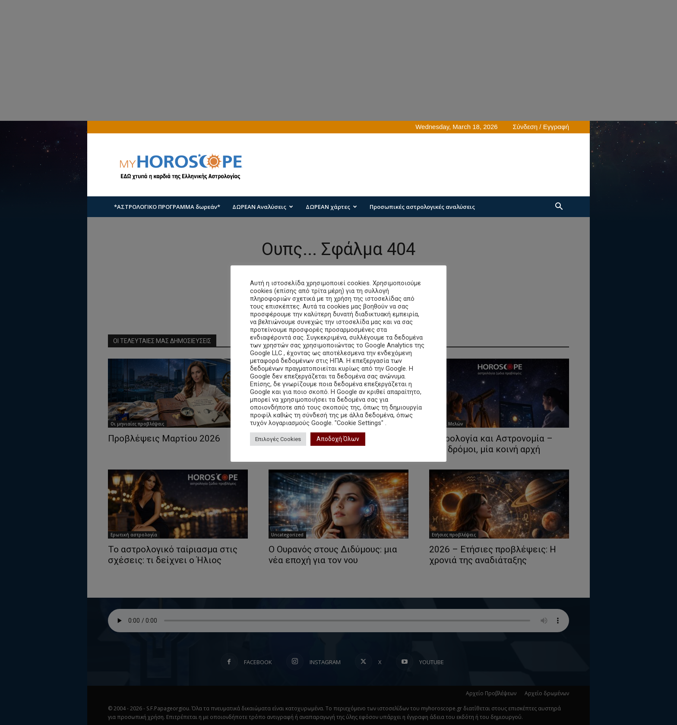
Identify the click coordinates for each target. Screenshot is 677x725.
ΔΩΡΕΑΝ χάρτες (331, 207)
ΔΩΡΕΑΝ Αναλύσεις (262, 207)
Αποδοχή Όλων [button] (337, 438)
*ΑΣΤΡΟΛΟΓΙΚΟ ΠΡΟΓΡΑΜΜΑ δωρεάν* (167, 207)
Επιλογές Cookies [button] (278, 439)
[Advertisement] (412, 164)
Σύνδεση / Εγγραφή (541, 126)
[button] (558, 207)
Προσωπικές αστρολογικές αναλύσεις (422, 207)
